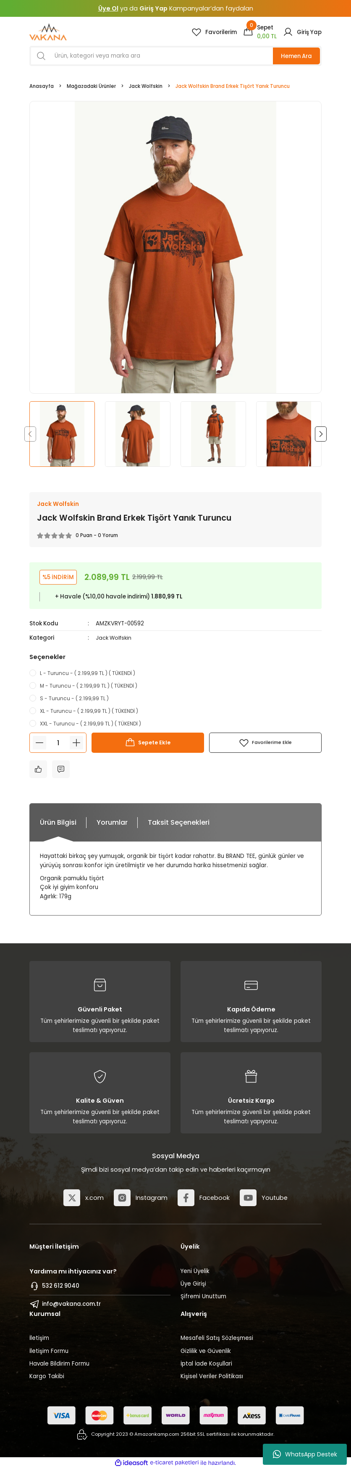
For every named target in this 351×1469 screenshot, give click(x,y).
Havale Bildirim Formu (59, 1364)
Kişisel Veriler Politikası (212, 1377)
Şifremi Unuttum (203, 1297)
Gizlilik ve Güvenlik (206, 1351)
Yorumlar (112, 823)
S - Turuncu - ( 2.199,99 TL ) (74, 698)
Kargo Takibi (46, 1377)
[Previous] (30, 434)
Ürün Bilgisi (58, 823)
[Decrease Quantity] (39, 743)
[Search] (175, 56)
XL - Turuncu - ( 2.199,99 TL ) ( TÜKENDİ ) (89, 711)
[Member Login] (302, 32)
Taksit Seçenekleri (179, 823)
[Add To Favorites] (265, 743)
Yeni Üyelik (195, 1271)
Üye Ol (108, 8)
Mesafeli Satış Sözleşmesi (217, 1338)
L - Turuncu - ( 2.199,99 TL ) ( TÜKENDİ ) (87, 673)
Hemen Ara (296, 56)
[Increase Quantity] (76, 743)
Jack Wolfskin (115, 638)
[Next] (321, 434)
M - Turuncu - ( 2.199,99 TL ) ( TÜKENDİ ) (88, 685)
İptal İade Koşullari (206, 1364)
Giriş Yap (153, 8)
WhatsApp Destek (305, 1454)
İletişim (39, 1338)
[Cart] (260, 32)
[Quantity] (57, 743)
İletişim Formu (48, 1351)
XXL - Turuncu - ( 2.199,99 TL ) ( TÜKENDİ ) (90, 724)
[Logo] (48, 32)
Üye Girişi (193, 1284)
